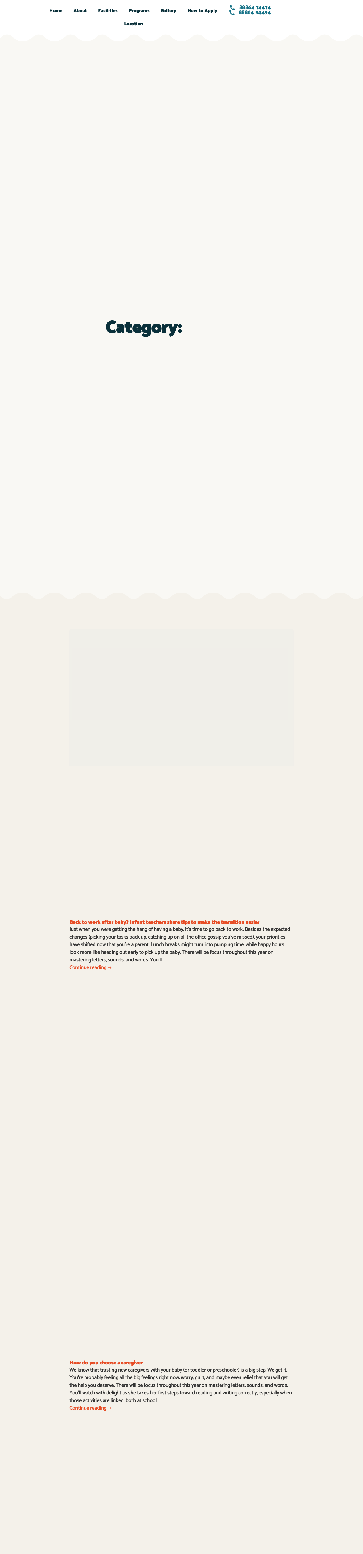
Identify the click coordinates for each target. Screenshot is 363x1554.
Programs (139, 11)
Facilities (107, 11)
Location (133, 24)
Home (55, 11)
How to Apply (202, 11)
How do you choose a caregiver (106, 1363)
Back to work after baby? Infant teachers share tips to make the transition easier (164, 922)
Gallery (168, 11)
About (80, 11)
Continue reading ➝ (90, 967)
